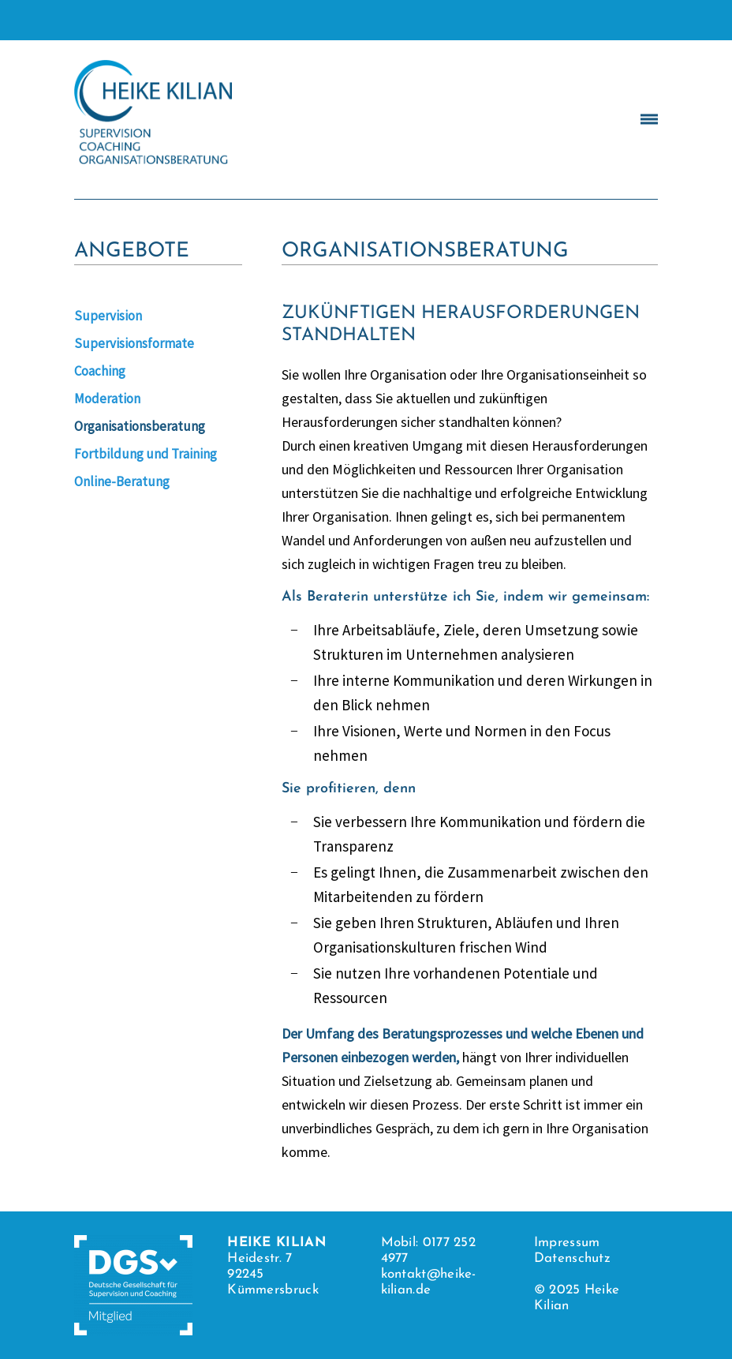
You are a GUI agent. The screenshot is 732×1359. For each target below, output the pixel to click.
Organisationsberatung (139, 426)
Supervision (108, 315)
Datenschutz (572, 1258)
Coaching (99, 371)
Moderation (107, 398)
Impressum (567, 1242)
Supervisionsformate (134, 343)
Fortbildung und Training (145, 453)
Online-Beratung (122, 481)
